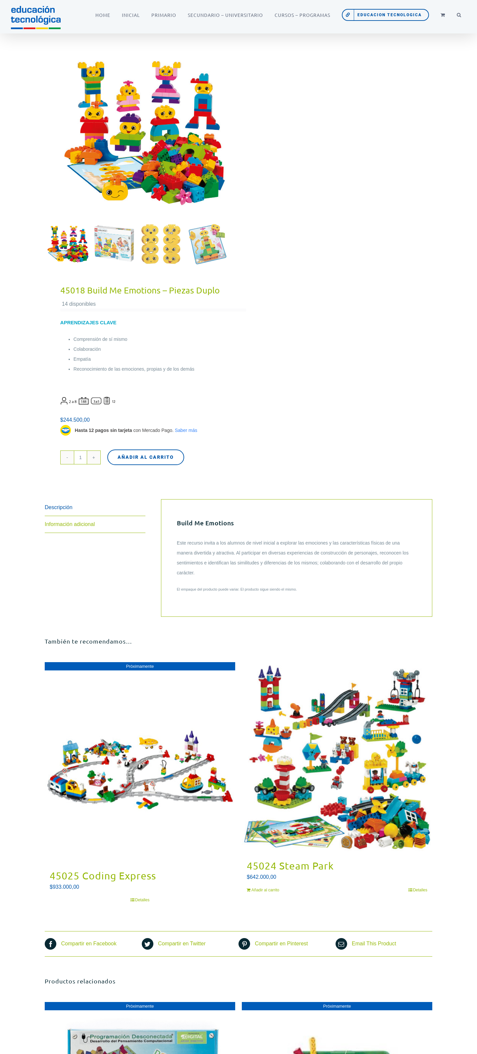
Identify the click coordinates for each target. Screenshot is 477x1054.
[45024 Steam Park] (337, 757)
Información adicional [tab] (70, 524)
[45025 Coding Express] (140, 762)
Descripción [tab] (59, 507)
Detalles (142, 900)
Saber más (186, 430)
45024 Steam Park (290, 865)
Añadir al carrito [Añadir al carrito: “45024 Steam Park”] (265, 890)
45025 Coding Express (103, 875)
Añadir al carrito (146, 457)
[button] (459, 14)
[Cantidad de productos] (80, 457)
